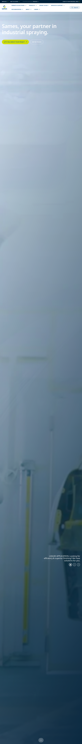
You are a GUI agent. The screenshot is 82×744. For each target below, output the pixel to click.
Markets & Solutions (19, 5)
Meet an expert (15, 1)
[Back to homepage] (4, 7)
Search (74, 7)
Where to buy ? (43, 5)
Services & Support (58, 5)
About (28, 9)
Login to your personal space (71, 1)
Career (37, 9)
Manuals (5, 1)
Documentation (17, 9)
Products (33, 5)
